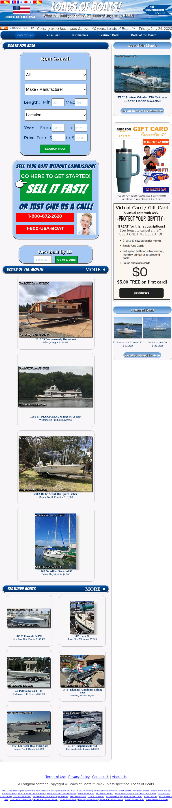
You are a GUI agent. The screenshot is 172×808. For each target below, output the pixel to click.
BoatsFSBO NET (66, 790)
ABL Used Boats (10, 790)
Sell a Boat (52, 35)
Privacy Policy (79, 777)
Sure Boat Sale (68, 799)
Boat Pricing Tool (30, 790)
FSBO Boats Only (134, 799)
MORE (95, 269)
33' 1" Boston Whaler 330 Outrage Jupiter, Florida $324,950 (142, 99)
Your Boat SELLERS (145, 793)
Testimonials (79, 35)
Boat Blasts (125, 790)
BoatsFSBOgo (114, 796)
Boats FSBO (49, 790)
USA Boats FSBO (22, 796)
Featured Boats (109, 35)
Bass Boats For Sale (157, 799)
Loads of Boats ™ (121, 28)
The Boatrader (78, 796)
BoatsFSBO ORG (132, 796)
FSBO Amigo (84, 790)
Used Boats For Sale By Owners (50, 796)
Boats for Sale (25, 35)
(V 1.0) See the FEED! (17, 28)
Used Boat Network (21, 799)
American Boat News (111, 799)
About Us (119, 777)
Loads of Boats (96, 796)
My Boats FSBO (104, 793)
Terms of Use (55, 777)
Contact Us (101, 777)
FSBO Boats (150, 796)
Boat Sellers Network (105, 790)
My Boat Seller (141, 790)
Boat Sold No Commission (61, 793)
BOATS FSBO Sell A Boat (31, 793)
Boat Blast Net (86, 793)
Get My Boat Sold (88, 799)
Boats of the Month (143, 35)
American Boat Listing (45, 799)
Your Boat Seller (124, 793)
